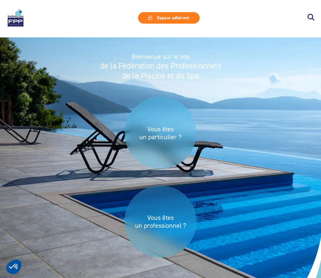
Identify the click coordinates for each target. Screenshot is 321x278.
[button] (311, 18)
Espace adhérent (168, 18)
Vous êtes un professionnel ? (160, 221)
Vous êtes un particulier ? (160, 133)
